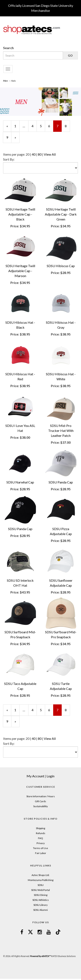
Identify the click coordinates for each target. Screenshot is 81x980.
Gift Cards (40, 801)
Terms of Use (40, 848)
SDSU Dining (40, 894)
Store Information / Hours (40, 796)
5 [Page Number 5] (42, 126)
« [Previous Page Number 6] (8, 128)
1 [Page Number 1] (17, 126)
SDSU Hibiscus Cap (61, 266)
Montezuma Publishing (40, 880)
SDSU (41, 885)
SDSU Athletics (40, 899)
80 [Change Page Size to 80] (40, 154)
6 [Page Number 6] (50, 126)
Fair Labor (40, 853)
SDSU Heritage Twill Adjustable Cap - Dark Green (61, 214)
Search (8, 48)
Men (5, 80)
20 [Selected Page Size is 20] (27, 154)
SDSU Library (40, 904)
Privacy (41, 843)
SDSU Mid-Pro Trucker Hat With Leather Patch (61, 430)
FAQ (40, 838)
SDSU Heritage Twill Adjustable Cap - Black (20, 214)
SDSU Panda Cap (61, 482)
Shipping (40, 828)
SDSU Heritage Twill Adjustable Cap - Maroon (20, 271)
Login (50, 776)
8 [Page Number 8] (67, 126)
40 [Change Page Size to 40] (34, 154)
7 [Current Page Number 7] (59, 128)
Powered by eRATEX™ (40, 956)
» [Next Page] (17, 139)
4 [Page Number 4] (34, 126)
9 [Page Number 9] (8, 137)
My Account (35, 776)
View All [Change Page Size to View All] (50, 154)
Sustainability (40, 806)
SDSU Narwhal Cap (20, 482)
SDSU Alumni (40, 909)
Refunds (40, 833)
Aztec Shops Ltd (40, 875)
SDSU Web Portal (40, 890)
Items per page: (14, 154)
